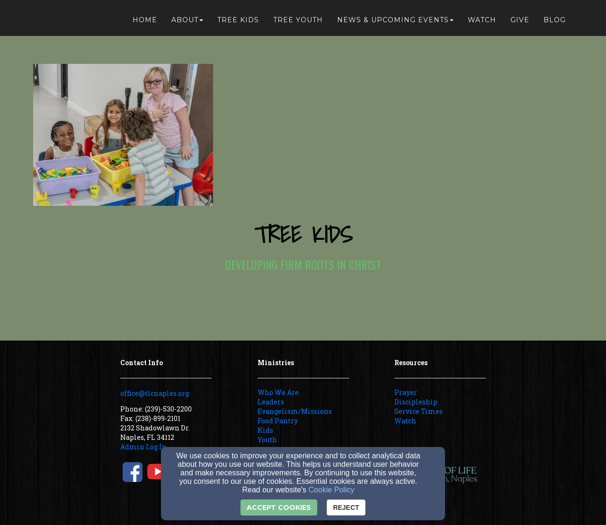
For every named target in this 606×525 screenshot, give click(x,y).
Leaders (271, 401)
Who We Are (278, 392)
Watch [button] (482, 20)
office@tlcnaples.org (154, 393)
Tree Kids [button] (238, 20)
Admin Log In (143, 446)
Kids (265, 430)
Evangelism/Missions (295, 411)
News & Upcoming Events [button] (395, 20)
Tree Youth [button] (298, 20)
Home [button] (145, 20)
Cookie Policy (332, 490)
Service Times (418, 411)
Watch (405, 420)
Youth (267, 439)
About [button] (187, 20)
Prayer (405, 392)
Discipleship (415, 401)
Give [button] (519, 20)
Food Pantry (278, 420)
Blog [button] (555, 20)
